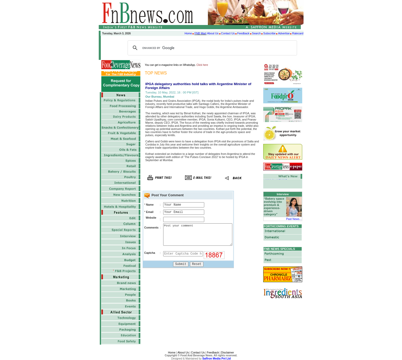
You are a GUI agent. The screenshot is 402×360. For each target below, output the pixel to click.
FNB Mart (200, 33)
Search (256, 33)
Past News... (294, 218)
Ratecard (297, 33)
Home (188, 33)
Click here (202, 65)
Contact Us (228, 33)
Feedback (243, 33)
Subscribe (269, 33)
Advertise (283, 33)
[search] (211, 48)
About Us (213, 33)
